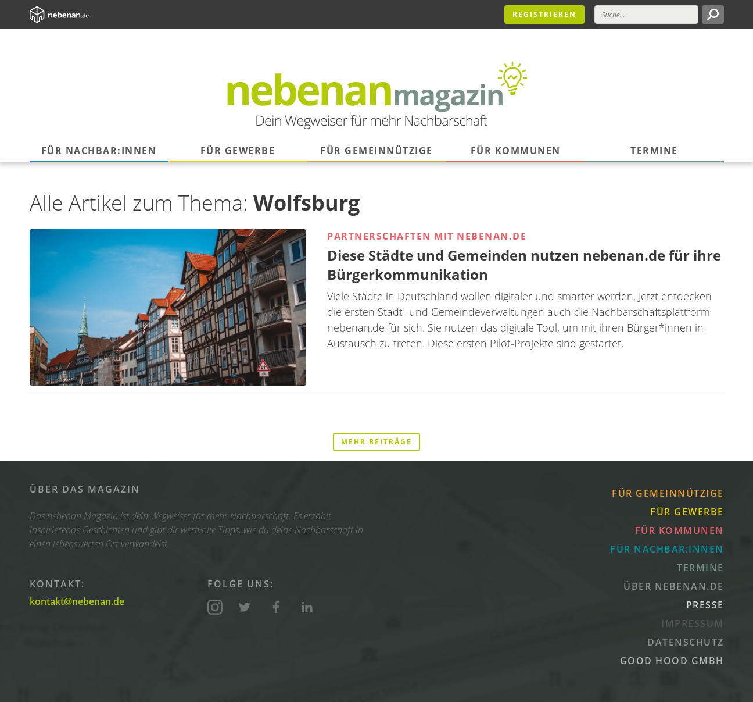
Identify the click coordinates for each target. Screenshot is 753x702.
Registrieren (544, 14)
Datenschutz (685, 642)
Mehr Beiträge (376, 442)
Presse (705, 604)
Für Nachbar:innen (99, 150)
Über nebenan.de (673, 586)
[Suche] (646, 14)
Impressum (692, 623)
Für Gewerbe (237, 150)
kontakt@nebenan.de (77, 601)
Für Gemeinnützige (376, 150)
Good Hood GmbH (672, 660)
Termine (654, 150)
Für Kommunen (516, 150)
